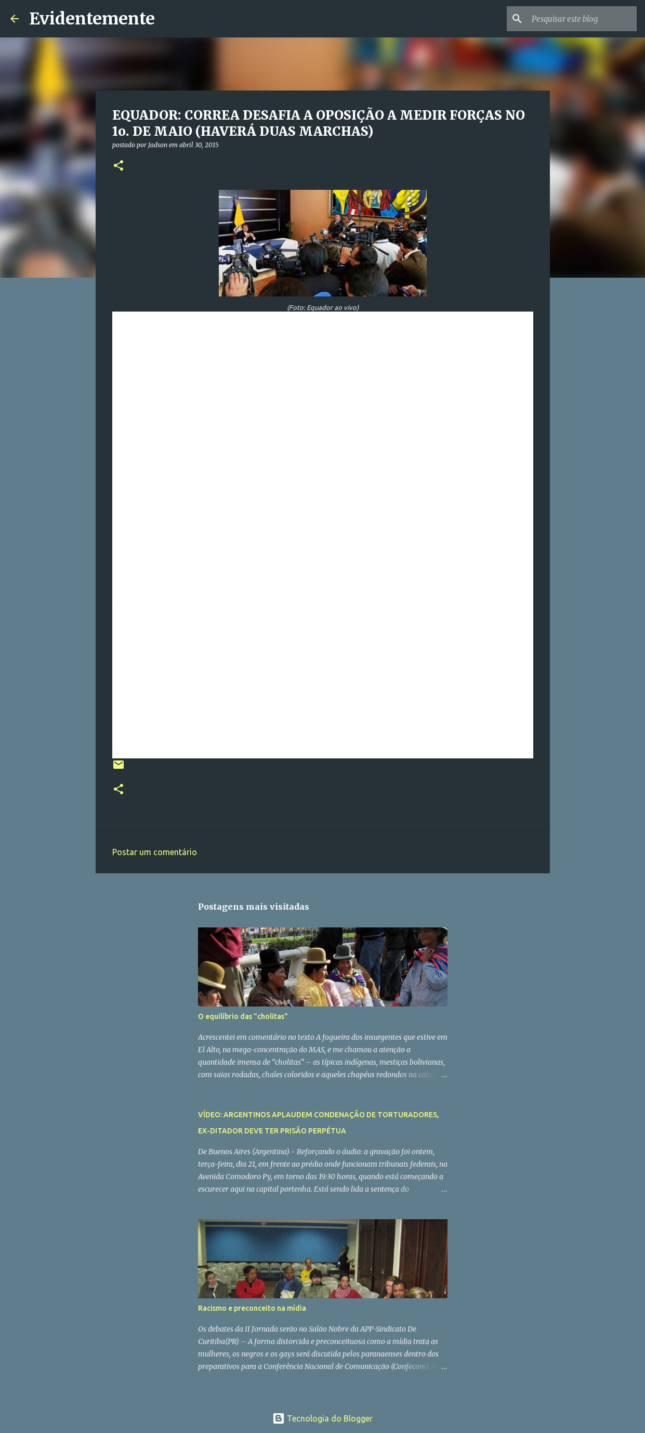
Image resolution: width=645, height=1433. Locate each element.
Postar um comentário (154, 852)
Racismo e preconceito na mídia (252, 1308)
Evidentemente (92, 18)
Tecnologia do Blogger (322, 1418)
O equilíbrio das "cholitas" (243, 1016)
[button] (118, 166)
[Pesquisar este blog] (582, 18)
